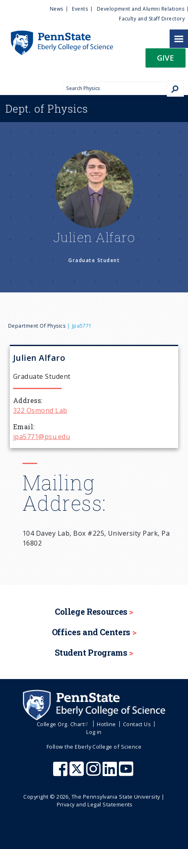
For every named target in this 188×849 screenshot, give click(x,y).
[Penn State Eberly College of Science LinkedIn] (111, 773)
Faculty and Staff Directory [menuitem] (152, 18)
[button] (165, 60)
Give (165, 57)
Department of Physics (36, 325)
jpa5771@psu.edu (41, 436)
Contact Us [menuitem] (137, 724)
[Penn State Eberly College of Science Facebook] (61, 773)
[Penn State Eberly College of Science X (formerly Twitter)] (77, 773)
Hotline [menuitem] (106, 724)
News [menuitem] (56, 8)
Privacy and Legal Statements (95, 804)
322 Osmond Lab (40, 410)
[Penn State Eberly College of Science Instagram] (94, 773)
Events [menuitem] (80, 8)
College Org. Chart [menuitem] (63, 724)
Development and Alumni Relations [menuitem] (140, 8)
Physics (46, 108)
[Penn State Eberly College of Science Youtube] (127, 773)
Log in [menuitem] (94, 732)
